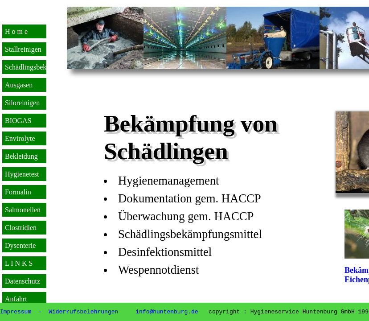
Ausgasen (19, 85)
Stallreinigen (23, 49)
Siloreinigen (22, 103)
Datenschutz (22, 281)
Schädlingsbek (25, 67)
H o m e (16, 31)
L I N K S (19, 263)
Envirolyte (20, 138)
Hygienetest (22, 174)
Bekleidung (21, 156)
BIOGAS (18, 120)
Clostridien (21, 227)
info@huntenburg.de (167, 311)
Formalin (18, 192)
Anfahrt (16, 299)
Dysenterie (20, 245)
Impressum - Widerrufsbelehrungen (59, 311)
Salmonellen (23, 210)
